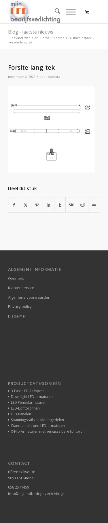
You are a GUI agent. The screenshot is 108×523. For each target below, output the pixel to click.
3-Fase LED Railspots (27, 390)
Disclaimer (17, 316)
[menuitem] (54, 11)
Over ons (16, 278)
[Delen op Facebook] (14, 204)
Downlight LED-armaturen (32, 396)
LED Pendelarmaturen (28, 402)
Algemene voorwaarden (29, 297)
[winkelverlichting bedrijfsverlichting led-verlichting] (45, 11)
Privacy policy (20, 306)
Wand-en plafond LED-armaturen (38, 425)
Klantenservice (21, 287)
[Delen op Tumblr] (60, 204)
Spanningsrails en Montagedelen (37, 419)
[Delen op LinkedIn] (48, 204)
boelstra (54, 77)
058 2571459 (18, 487)
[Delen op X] (25, 204)
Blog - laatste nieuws (30, 32)
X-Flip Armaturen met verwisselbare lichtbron (48, 431)
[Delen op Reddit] (82, 204)
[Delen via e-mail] (94, 204)
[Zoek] (54, 11)
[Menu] (68, 11)
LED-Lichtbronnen (25, 408)
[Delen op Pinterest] (37, 204)
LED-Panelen (21, 414)
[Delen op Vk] (71, 204)
